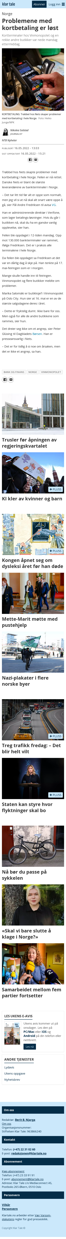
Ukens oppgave (14, 1073)
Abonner (39, 4)
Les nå (30, 1046)
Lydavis (9, 1067)
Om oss (6, 1123)
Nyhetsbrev (12, 1080)
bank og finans (14, 372)
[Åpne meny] (63, 4)
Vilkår (6, 1205)
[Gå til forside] (8, 4)
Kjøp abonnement (13, 1171)
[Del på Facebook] (30, 160)
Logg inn (54, 4)
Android (29, 1036)
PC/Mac (29, 1032)
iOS (44, 1032)
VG (54, 205)
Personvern (10, 1209)
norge (32, 372)
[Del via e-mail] (35, 160)
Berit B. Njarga (25, 1120)
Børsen (37, 334)
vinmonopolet (51, 372)
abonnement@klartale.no (27, 1179)
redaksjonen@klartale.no (28, 1153)
